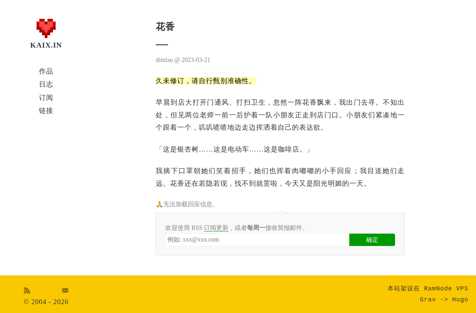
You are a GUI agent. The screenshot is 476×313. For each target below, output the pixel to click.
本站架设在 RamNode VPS (428, 289)
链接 (46, 110)
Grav (428, 300)
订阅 (46, 97)
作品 (46, 71)
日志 (46, 84)
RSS (27, 290)
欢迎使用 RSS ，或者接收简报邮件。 (236, 228)
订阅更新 (216, 227)
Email (65, 290)
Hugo (460, 300)
